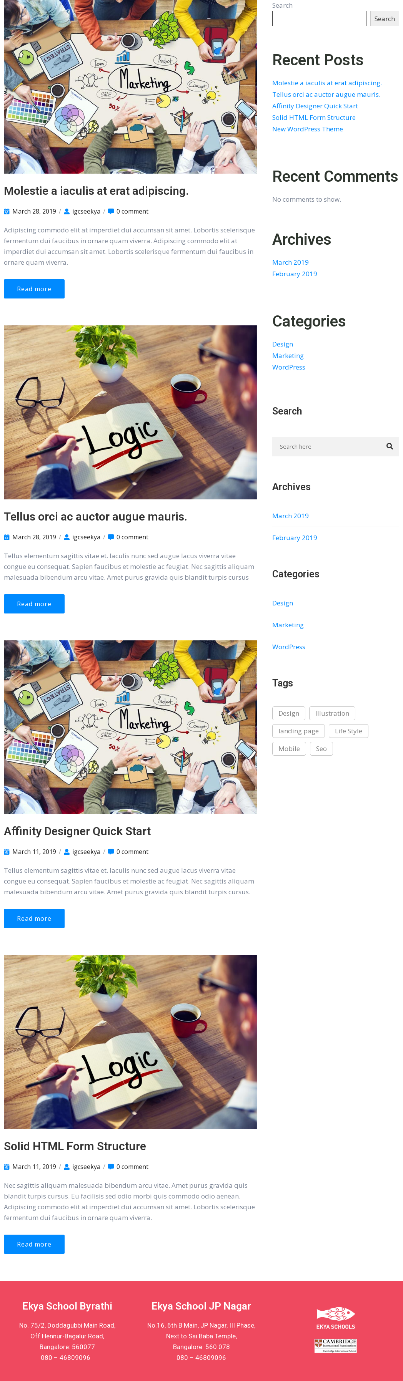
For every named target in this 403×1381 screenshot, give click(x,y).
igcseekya (86, 211)
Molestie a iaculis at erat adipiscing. (96, 190)
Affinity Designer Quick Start (77, 831)
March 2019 (290, 262)
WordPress (288, 367)
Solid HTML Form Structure (75, 1146)
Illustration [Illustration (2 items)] (332, 713)
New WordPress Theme (307, 128)
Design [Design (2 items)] (288, 713)
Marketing (288, 355)
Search (282, 5)
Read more (34, 289)
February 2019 (294, 273)
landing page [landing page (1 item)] (298, 730)
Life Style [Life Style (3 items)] (348, 730)
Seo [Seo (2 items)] (321, 748)
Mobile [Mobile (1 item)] (289, 748)
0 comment (132, 211)
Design (282, 344)
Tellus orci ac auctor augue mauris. (95, 516)
